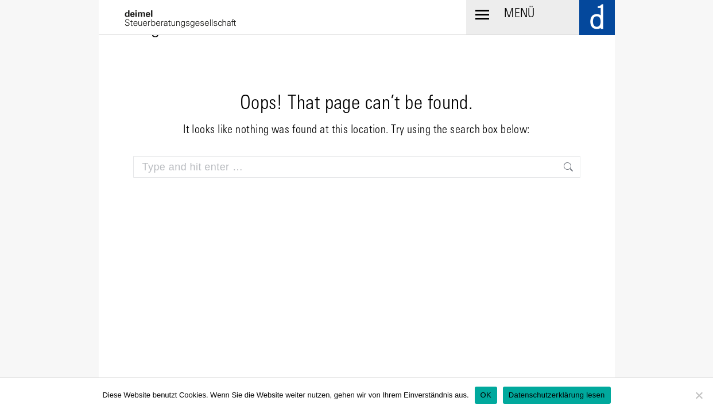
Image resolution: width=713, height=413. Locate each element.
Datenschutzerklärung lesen (557, 395)
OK (485, 395)
